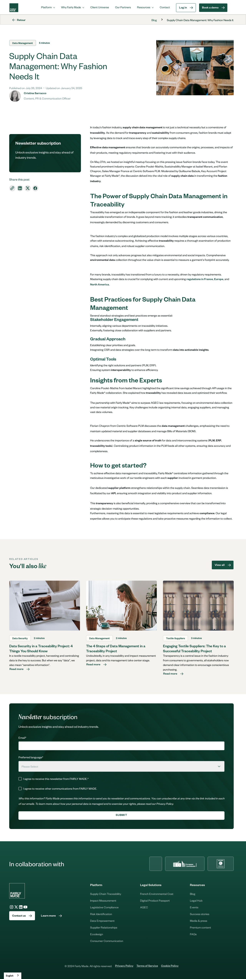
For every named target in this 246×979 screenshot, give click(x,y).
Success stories (199, 914)
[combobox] (12, 975)
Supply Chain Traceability (105, 893)
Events (194, 907)
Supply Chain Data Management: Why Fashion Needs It (200, 20)
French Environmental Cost (156, 893)
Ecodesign (96, 934)
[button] (48, 7)
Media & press (198, 920)
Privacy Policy (124, 966)
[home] (13, 7)
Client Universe (99, 7)
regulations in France (199, 279)
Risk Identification (101, 914)
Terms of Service (147, 966)
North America (99, 285)
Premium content (200, 927)
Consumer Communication (106, 941)
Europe (218, 279)
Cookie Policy (170, 966)
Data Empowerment (102, 920)
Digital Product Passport (155, 900)
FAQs (193, 934)
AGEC (144, 907)
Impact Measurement (103, 900)
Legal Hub (196, 900)
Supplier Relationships (103, 927)
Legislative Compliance (104, 907)
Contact (165, 7)
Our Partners (123, 7)
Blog (154, 20)
